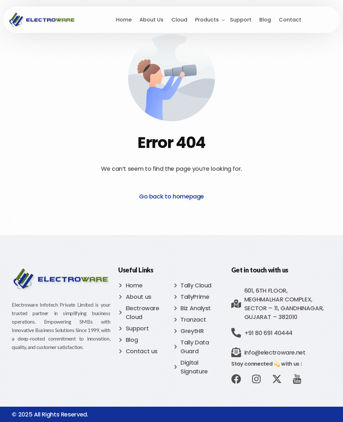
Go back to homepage (171, 196)
